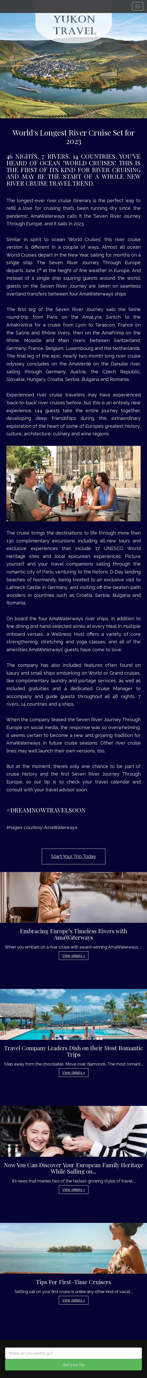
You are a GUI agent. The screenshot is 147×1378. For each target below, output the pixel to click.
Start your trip (73, 1365)
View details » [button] (73, 956)
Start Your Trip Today (73, 856)
